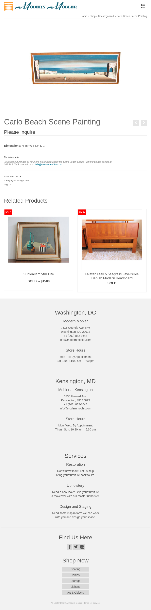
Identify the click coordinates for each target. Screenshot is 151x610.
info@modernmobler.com (48, 164)
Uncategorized (21, 180)
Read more (39, 287)
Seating (75, 569)
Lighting (75, 586)
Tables (75, 575)
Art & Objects (75, 592)
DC (10, 184)
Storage (75, 580)
